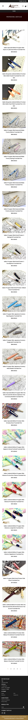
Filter (14, 11)
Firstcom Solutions (20, 718)
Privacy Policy (4, 701)
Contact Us (15, 695)
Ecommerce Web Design (9, 718)
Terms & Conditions (5, 700)
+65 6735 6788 (4, 682)
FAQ (14, 693)
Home (2, 693)
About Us (3, 695)
